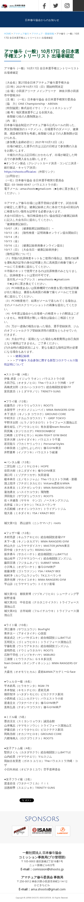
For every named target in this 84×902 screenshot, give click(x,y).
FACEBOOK (44, 5)
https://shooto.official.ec (20, 171)
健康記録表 (22, 356)
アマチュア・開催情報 (43, 33)
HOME (7, 33)
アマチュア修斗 (21, 33)
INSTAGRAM (67, 5)
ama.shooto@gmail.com (48, 889)
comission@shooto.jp (48, 869)
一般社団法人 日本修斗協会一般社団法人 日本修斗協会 (16, 6)
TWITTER (55, 5)
